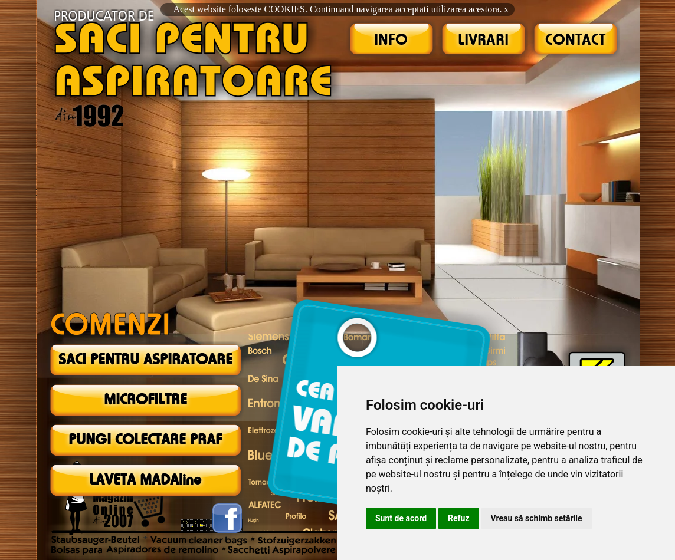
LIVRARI (483, 40)
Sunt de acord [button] (401, 518)
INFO (391, 40)
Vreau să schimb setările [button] (536, 518)
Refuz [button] (459, 518)
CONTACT (575, 40)
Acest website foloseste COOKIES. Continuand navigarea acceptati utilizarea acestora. (337, 9)
